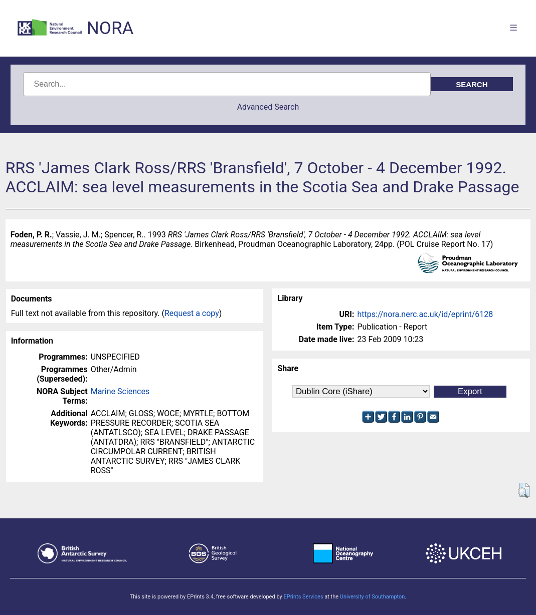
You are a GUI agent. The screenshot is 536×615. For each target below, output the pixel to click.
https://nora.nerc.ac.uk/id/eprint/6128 (425, 314)
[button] (523, 490)
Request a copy (191, 313)
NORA (110, 28)
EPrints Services (303, 596)
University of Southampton (372, 596)
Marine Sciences (120, 391)
